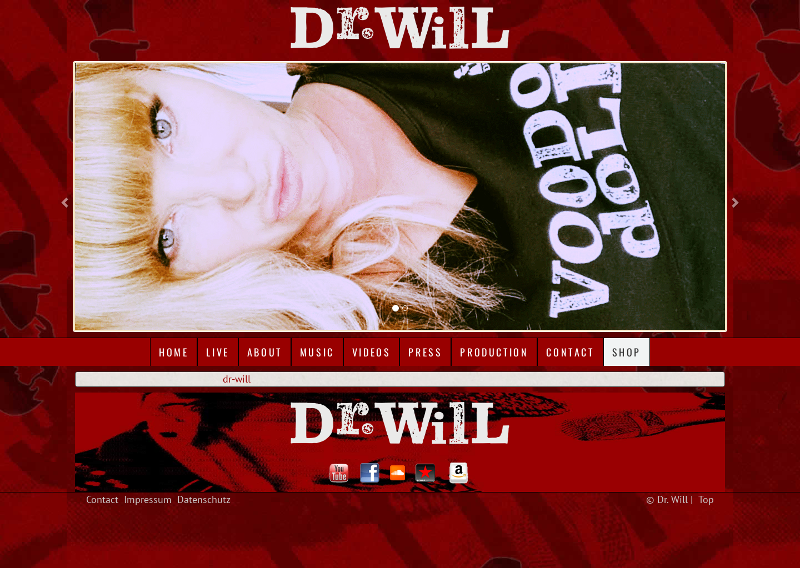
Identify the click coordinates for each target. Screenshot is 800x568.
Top (706, 499)
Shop (626, 352)
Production (494, 352)
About (264, 352)
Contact (570, 352)
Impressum (148, 499)
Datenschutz (204, 499)
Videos (371, 352)
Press (425, 352)
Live (217, 352)
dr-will (237, 379)
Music (317, 352)
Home (173, 352)
